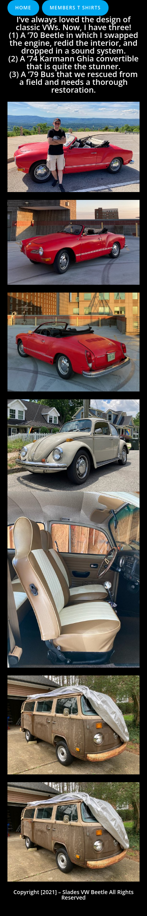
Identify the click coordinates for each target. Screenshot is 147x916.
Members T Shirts (75, 7)
